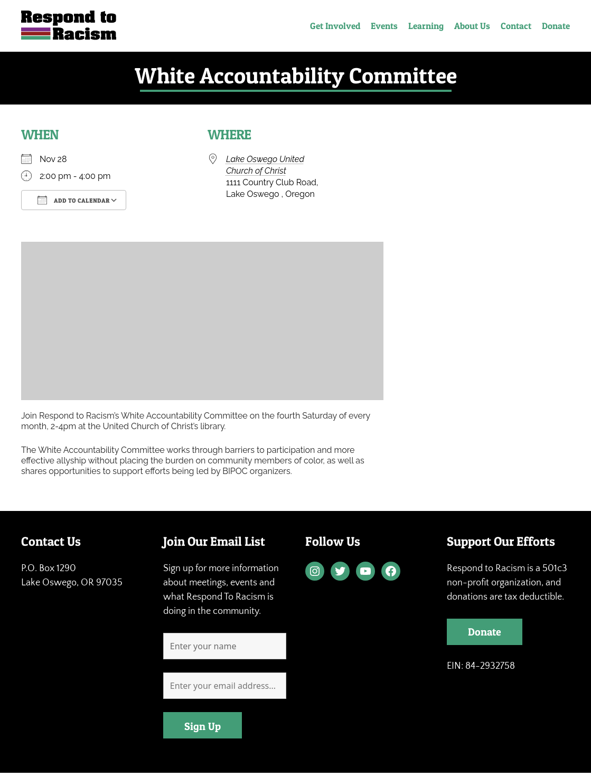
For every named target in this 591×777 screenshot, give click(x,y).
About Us (472, 25)
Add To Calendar (73, 200)
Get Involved (335, 25)
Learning (426, 25)
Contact (516, 25)
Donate (556, 25)
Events (384, 25)
